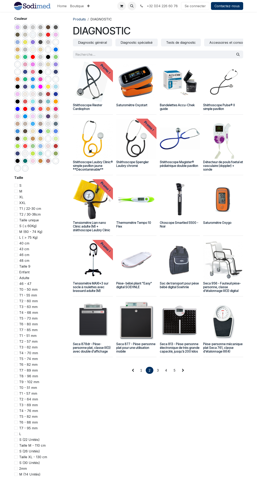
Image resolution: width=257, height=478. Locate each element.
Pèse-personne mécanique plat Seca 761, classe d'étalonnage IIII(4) (222, 347)
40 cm (24, 243)
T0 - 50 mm (28, 289)
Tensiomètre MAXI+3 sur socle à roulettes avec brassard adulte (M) (90, 287)
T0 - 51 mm (28, 388)
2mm (23, 468)
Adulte (24, 278)
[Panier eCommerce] (121, 6)
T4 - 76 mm (28, 411)
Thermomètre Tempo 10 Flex (133, 224)
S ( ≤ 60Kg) (28, 226)
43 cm (24, 249)
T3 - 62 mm (28, 347)
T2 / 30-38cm (30, 214)
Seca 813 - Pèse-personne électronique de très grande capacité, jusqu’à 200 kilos (179, 347)
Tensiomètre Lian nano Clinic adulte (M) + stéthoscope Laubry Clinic (91, 226)
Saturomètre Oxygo (217, 223)
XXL (22, 203)
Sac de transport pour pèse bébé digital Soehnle (179, 285)
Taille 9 (24, 266)
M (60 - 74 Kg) (31, 232)
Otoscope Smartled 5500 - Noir (179, 224)
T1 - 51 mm (28, 336)
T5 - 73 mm (28, 318)
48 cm (24, 260)
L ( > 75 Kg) (28, 237)
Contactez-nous (227, 6)
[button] (132, 6)
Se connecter (195, 6)
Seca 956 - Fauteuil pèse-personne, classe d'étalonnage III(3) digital (222, 287)
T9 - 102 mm (29, 382)
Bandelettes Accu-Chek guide (177, 107)
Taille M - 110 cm (32, 445)
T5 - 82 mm (28, 416)
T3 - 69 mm (28, 405)
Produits (79, 19)
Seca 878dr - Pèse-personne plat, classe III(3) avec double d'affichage (92, 347)
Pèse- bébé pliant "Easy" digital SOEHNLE (134, 285)
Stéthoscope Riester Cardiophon (87, 107)
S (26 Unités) (29, 451)
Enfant (24, 272)
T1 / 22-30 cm (30, 209)
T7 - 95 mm (28, 428)
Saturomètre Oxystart (131, 105)
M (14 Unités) (29, 474)
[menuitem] (62, 6)
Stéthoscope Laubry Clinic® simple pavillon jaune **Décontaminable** (93, 165)
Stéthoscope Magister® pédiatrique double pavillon (179, 164)
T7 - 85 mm (28, 330)
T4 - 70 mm (28, 353)
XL (21, 197)
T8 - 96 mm (28, 376)
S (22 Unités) (29, 440)
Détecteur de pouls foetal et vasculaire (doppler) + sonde (223, 165)
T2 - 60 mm (28, 301)
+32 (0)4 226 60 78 (159, 6)
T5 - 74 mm (28, 359)
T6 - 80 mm (28, 324)
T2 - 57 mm (28, 341)
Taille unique (29, 220)
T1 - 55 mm (28, 295)
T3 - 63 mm (28, 307)
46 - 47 (25, 284)
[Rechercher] (238, 54)
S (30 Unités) (29, 463)
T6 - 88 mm (28, 422)
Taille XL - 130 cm (33, 457)
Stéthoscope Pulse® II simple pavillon (219, 107)
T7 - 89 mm (28, 370)
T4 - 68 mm (28, 312)
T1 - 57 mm (28, 393)
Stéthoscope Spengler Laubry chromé (132, 164)
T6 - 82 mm (28, 364)
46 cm (24, 255)
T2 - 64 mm (28, 399)
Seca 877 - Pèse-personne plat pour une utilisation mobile (135, 347)
